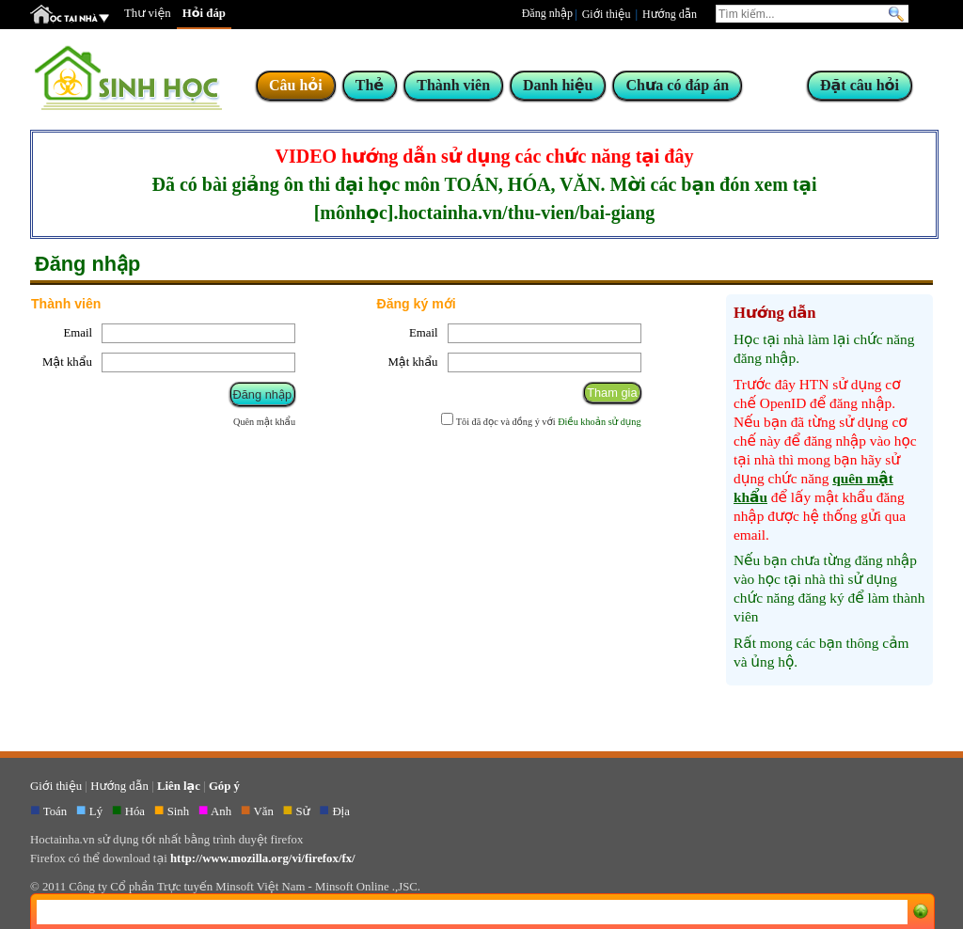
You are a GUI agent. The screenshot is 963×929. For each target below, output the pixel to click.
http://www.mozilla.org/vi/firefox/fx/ (262, 858)
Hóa (137, 811)
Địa (342, 811)
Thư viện (147, 13)
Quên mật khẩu (264, 422)
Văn (265, 811)
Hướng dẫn (669, 14)
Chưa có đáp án (677, 85)
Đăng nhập (547, 13)
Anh (222, 811)
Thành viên (453, 85)
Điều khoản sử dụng (599, 422)
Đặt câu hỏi (859, 85)
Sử (304, 811)
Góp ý (224, 786)
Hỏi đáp (204, 13)
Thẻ (369, 85)
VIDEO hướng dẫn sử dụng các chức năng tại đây (485, 156)
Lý (97, 811)
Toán (57, 811)
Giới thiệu (606, 14)
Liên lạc (178, 786)
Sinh (180, 811)
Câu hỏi (296, 85)
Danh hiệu (557, 85)
